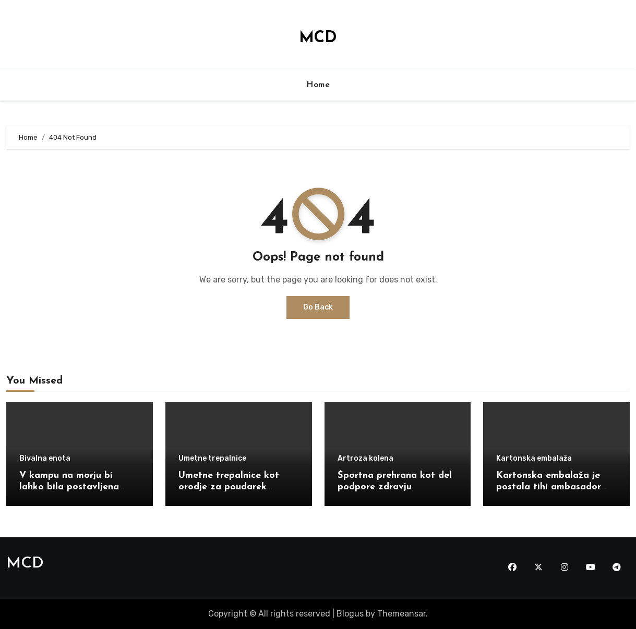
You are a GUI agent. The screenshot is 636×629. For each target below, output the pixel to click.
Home (318, 85)
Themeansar (401, 614)
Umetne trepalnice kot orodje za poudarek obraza (228, 487)
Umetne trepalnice (212, 458)
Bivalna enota (44, 458)
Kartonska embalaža (534, 458)
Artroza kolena (365, 458)
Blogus (350, 614)
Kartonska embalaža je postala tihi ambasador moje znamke (548, 487)
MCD (318, 38)
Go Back (318, 307)
